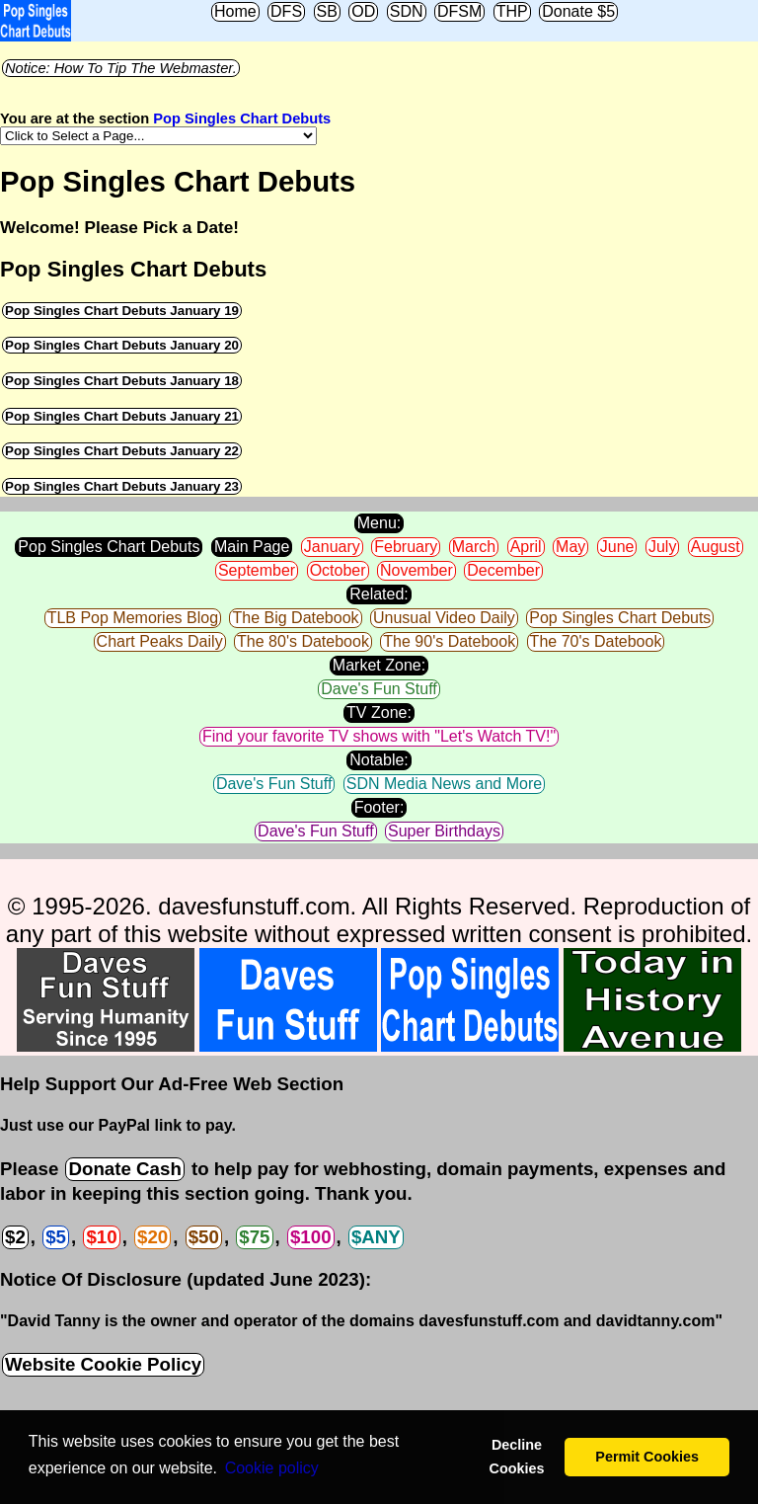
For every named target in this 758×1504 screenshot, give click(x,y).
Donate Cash (124, 1168)
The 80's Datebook (303, 641)
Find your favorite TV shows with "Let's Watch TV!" (379, 736)
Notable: (379, 760)
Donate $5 (578, 11)
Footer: (379, 807)
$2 (15, 1237)
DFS (286, 11)
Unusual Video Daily (444, 617)
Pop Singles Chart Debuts (242, 118)
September (256, 570)
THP (512, 11)
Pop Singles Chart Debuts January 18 (122, 380)
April (526, 546)
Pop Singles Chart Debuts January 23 (122, 486)
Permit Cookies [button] (647, 1456)
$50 (204, 1237)
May (570, 546)
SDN (406, 11)
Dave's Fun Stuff (378, 688)
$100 (311, 1237)
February (405, 546)
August (715, 546)
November (416, 570)
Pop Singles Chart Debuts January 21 (122, 416)
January (332, 546)
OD (363, 11)
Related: (379, 594)
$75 (254, 1237)
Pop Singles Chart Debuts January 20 (122, 345)
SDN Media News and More (444, 783)
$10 (101, 1237)
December (503, 570)
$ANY (376, 1237)
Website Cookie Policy (103, 1364)
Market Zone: (379, 665)
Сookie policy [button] (272, 1468)
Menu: (379, 523)
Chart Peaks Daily (160, 641)
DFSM (459, 11)
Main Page (252, 546)
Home (235, 11)
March (473, 546)
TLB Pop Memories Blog (132, 617)
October (338, 570)
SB (327, 11)
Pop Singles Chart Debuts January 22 (122, 450)
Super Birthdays (444, 831)
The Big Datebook (295, 617)
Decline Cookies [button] (516, 1456)
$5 (55, 1237)
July (662, 546)
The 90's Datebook (449, 641)
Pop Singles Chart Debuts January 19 (122, 310)
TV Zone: (379, 712)
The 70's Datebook (596, 641)
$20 (152, 1237)
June (617, 546)
